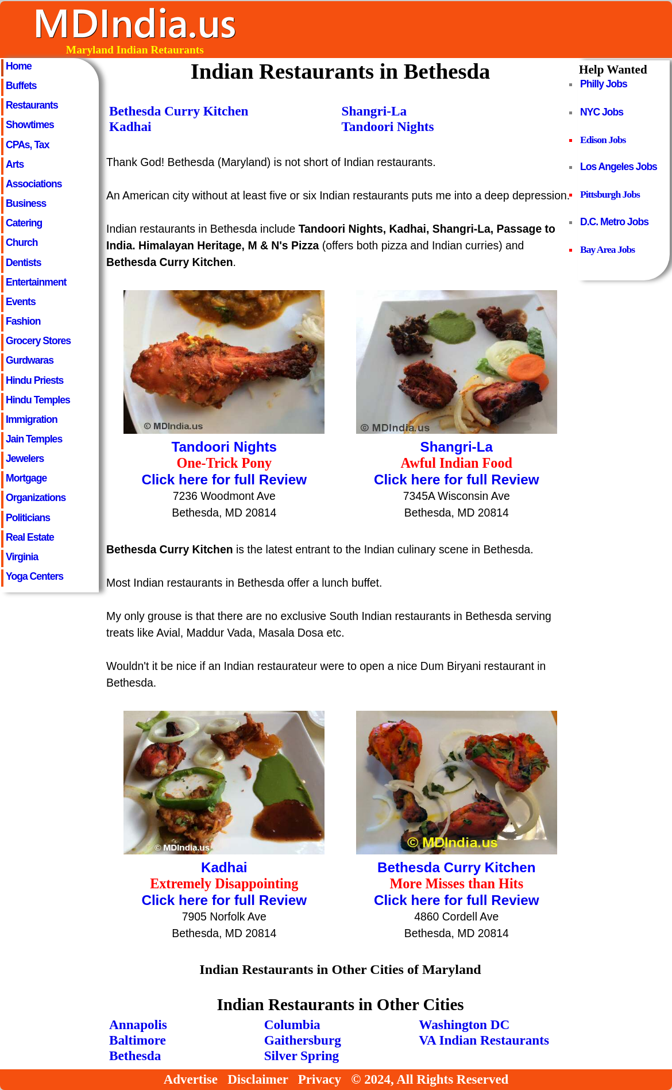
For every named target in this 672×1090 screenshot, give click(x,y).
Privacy (319, 1079)
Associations (34, 184)
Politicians (28, 517)
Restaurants (32, 105)
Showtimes (30, 124)
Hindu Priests (34, 380)
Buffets (21, 85)
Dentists (23, 262)
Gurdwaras (29, 360)
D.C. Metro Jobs (614, 222)
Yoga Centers (34, 576)
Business (26, 203)
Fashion (23, 321)
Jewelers (25, 458)
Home (19, 66)
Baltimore (137, 1040)
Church (22, 242)
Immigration (31, 419)
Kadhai (130, 126)
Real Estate (30, 537)
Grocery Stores (38, 340)
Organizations (35, 497)
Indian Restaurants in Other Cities (340, 1004)
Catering (24, 223)
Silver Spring (301, 1055)
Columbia (292, 1024)
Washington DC (464, 1024)
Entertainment (36, 282)
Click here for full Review (224, 479)
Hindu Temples (38, 400)
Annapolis (138, 1024)
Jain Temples (34, 439)
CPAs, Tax (27, 145)
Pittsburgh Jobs (610, 194)
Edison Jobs (602, 139)
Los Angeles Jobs (618, 166)
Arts (15, 164)
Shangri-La (374, 110)
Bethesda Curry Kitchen (179, 110)
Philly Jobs (603, 84)
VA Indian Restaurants (484, 1040)
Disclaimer (257, 1079)
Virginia (22, 557)
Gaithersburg (302, 1040)
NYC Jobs (601, 112)
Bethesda (135, 1055)
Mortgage (26, 478)
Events (21, 301)
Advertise (191, 1079)
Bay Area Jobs (607, 249)
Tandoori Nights (388, 126)
